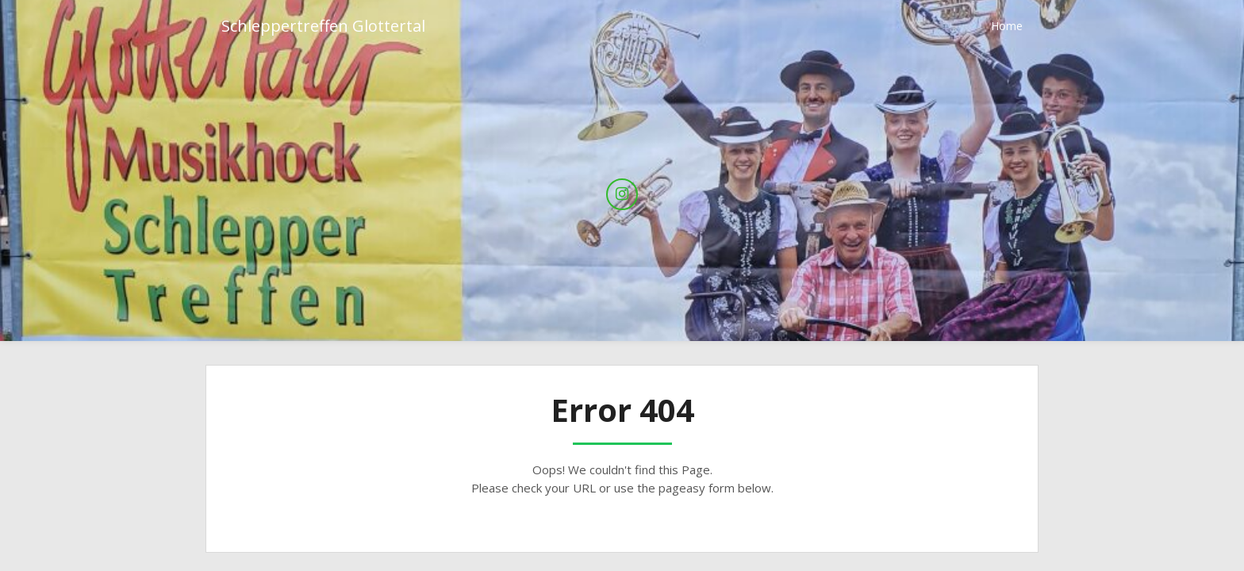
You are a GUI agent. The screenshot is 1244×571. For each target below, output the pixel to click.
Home (1007, 25)
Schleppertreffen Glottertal (323, 25)
